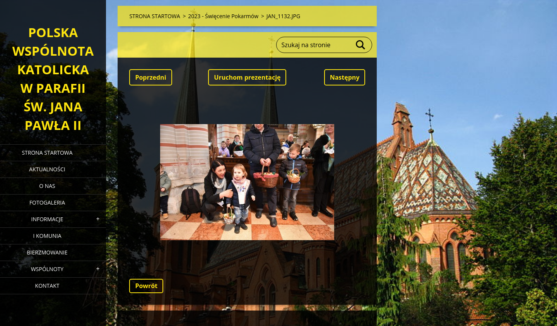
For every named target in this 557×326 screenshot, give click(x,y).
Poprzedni (150, 77)
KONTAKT (47, 285)
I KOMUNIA (47, 235)
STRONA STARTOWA (47, 152)
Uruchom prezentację (247, 77)
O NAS (47, 185)
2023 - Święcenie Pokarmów (223, 16)
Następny (345, 77)
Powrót (146, 286)
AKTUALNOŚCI (47, 169)
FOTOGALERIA (47, 202)
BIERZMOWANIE (47, 252)
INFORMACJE (47, 219)
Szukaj (361, 45)
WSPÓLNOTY (47, 269)
